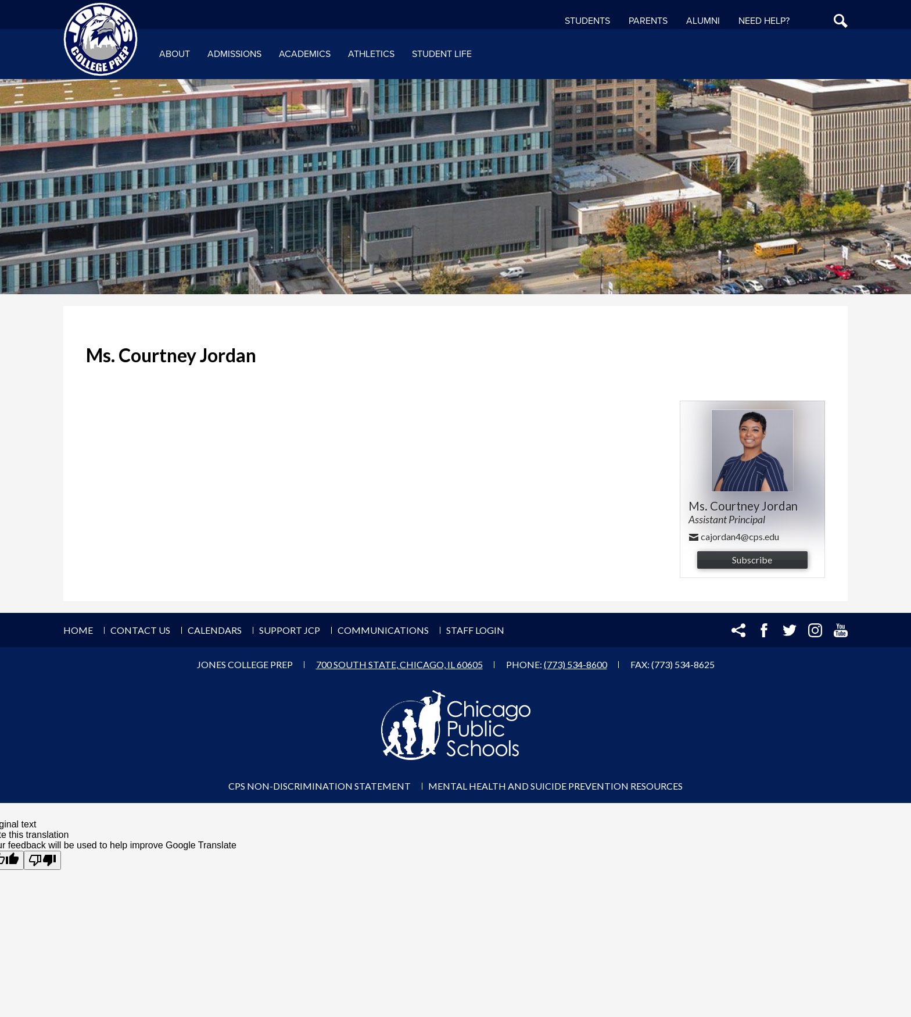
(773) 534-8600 (575, 664)
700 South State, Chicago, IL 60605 (399, 664)
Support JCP (289, 630)
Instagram (815, 630)
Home (78, 630)
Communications (383, 630)
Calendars (215, 630)
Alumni (703, 21)
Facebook (764, 630)
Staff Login (475, 630)
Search (841, 21)
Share (738, 630)
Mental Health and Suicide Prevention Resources (555, 785)
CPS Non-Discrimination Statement (319, 785)
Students (587, 21)
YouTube (841, 630)
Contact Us (140, 630)
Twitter (790, 630)
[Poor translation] (42, 860)
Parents (648, 21)
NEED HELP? (764, 21)
